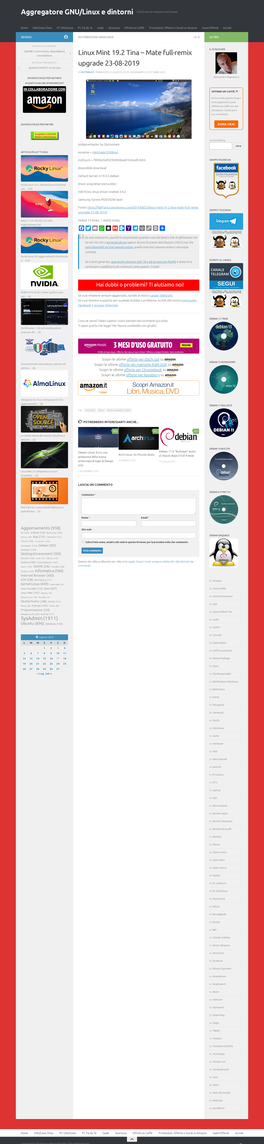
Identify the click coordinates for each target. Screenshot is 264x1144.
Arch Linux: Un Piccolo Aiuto (136, 454)
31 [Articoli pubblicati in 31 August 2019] (57, 668)
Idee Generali (219, 759)
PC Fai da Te (85, 27)
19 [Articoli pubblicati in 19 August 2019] (24, 663)
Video (215, 1084)
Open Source (219, 867)
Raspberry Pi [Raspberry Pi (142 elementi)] (30, 614)
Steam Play (218, 1015)
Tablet (216, 1030)
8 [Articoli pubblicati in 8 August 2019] (44, 653)
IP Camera (217, 774)
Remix (101, 410)
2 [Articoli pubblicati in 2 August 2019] (51, 648)
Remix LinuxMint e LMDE (118, 410)
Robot (216, 906)
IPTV (214, 782)
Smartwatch (219, 984)
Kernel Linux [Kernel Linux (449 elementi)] (35, 584)
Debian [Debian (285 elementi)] (47, 545)
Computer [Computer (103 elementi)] (42, 541)
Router (216, 922)
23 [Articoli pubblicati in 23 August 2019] (51, 663)
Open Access (219, 852)
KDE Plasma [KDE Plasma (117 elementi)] (43, 580)
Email (145, 517)
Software (217, 999)
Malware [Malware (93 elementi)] (46, 593)
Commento (88, 494)
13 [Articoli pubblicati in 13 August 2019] (30, 658)
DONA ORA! (226, 124)
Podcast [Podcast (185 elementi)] (40, 606)
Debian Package (221, 658)
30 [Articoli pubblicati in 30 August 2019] (51, 668)
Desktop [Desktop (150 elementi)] (28, 550)
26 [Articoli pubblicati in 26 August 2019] (24, 668)
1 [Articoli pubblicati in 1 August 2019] (44, 648)
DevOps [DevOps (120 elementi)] (27, 558)
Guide (100, 27)
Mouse (216, 844)
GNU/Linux (218, 728)
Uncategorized (220, 1069)
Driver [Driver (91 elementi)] (40, 558)
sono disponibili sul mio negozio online (109, 247)
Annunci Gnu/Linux (222, 596)
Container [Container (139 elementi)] (29, 546)
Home (24, 27)
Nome (85, 517)
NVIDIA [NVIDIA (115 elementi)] (54, 602)
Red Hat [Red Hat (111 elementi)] (47, 614)
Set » (48, 673)
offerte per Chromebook (143, 370)
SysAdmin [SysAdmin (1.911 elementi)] (39, 618)
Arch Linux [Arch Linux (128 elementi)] (54, 533)
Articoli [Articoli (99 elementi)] (26, 537)
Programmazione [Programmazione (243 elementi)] (35, 610)
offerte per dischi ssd (143, 359)
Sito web (86, 529)
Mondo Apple (220, 813)
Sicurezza (114, 27)
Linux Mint (90, 410)
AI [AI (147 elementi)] (25, 533)
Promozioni (218, 898)
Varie (215, 1077)
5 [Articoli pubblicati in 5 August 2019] (24, 653)
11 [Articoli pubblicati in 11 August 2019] (64, 653)
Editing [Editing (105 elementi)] (52, 558)
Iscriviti (227, 27)
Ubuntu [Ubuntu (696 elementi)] (32, 623)
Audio (215, 619)
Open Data (218, 860)
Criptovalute (219, 642)
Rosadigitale (219, 914)
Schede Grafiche (221, 937)
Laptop (216, 790)
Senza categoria (221, 945)
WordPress (218, 1108)
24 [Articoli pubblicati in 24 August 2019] (57, 663)
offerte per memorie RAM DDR (143, 364)
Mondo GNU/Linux (222, 821)
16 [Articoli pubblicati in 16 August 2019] (51, 658)
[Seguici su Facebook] (66, 37)
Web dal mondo (221, 1092)
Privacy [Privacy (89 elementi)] (54, 606)
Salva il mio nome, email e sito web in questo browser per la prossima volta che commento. (137, 542)
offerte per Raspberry (143, 375)
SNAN (215, 991)
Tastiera (216, 1038)
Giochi (215, 720)
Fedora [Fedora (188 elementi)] (28, 562)
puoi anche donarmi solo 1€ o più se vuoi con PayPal (143, 261)
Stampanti (218, 1007)
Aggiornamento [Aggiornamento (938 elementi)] (41, 528)
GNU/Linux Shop (42, 27)
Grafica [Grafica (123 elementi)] (27, 571)
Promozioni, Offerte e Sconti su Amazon (173, 27)
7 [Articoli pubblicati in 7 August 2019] (38, 653)
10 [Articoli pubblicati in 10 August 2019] (57, 653)
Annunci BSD (219, 588)
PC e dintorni (219, 883)
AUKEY (216, 627)
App (214, 604)
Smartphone (219, 976)
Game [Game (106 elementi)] (26, 567)
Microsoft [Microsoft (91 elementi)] (44, 597)
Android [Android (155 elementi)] (37, 533)
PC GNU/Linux (65, 27)
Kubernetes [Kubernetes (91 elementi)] (57, 584)
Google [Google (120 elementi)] (57, 567)
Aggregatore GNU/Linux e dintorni (77, 12)
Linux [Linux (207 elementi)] (50, 589)
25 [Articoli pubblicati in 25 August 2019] (64, 663)
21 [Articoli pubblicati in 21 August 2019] (37, 663)
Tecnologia (218, 1053)
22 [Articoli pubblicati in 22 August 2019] (44, 663)
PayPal (216, 875)
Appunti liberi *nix (222, 611)
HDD (215, 751)
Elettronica (218, 689)
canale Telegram (161, 295)
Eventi (215, 697)
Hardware (217, 743)
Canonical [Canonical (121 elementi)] (53, 537)
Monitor (216, 836)
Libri (214, 797)
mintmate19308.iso (105, 152)
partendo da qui (116, 242)
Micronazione (219, 805)
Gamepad (217, 712)
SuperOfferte (210, 27)
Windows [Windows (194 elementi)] (54, 624)
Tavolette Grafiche (222, 1046)
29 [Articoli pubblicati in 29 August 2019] (44, 668)
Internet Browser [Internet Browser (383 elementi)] (37, 575)
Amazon (217, 580)
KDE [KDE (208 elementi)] (27, 580)
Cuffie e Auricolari (222, 650)
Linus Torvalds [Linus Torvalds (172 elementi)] (31, 589)
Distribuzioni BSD (221, 673)
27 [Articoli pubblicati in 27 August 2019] (30, 668)
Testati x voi (219, 1061)
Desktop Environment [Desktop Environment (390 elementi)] (41, 554)
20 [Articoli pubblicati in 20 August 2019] (30, 663)
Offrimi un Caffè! (134, 27)
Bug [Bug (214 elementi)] (39, 537)
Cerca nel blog (217, 140)
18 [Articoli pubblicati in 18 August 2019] (64, 658)
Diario (215, 666)
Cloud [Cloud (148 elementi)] (27, 541)
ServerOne (218, 953)
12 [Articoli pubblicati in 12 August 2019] (24, 658)
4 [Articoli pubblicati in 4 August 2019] (64, 648)
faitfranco (87, 72)
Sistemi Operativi (221, 968)
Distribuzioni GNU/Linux (95, 37)
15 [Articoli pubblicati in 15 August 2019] (44, 658)
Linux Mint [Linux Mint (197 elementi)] (30, 593)
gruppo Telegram (106, 305)
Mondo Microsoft (222, 828)
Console (217, 635)
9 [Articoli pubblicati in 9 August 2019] (51, 653)
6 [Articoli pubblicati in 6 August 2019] (31, 653)
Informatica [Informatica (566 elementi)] (49, 571)
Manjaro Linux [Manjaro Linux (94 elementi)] (29, 597)
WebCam (217, 1100)
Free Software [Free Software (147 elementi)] (47, 562)
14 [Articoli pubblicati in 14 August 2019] (37, 658)
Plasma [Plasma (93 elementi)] (25, 606)
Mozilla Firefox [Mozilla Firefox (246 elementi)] (34, 601)
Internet (216, 766)
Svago (215, 1022)
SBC (214, 929)
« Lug (40, 673)
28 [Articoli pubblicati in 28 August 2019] (37, 668)
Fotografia (218, 704)
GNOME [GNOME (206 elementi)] (41, 566)
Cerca (238, 146)
